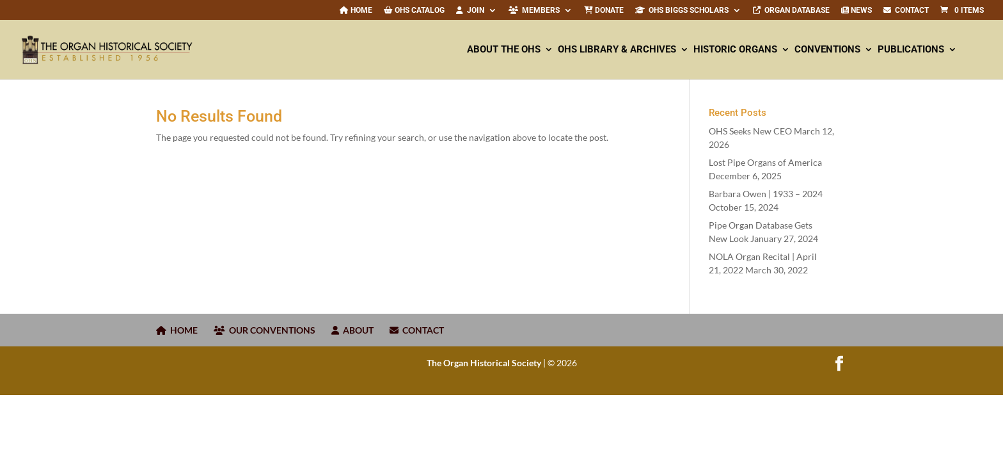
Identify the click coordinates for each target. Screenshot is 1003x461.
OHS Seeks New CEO (750, 130)
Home (356, 10)
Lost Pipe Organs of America (765, 162)
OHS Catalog (414, 10)
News (856, 10)
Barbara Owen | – (766, 193)
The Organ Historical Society (484, 362)
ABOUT (352, 330)
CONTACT (906, 10)
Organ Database (791, 10)
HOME (177, 330)
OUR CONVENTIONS (264, 330)
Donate (604, 10)
